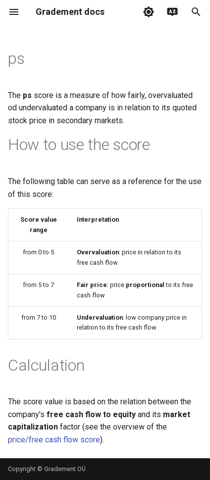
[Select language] (172, 12)
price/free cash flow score (54, 439)
